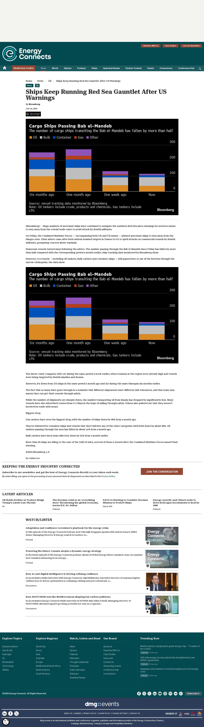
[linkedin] (155, 693)
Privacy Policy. (108, 476)
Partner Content (134, 68)
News (43, 68)
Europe (39, 662)
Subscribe (108, 658)
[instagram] (144, 693)
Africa (39, 650)
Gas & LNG (7, 650)
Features (74, 654)
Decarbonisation (10, 646)
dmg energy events (112, 666)
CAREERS (77, 713)
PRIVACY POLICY (89, 713)
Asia (38, 654)
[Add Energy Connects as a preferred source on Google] (33, 114)
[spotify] (170, 693)
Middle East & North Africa (48, 666)
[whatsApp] (181, 693)
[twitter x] (149, 693)
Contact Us (108, 662)
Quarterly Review (111, 68)
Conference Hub (186, 68)
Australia (40, 658)
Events (150, 68)
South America (43, 674)
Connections (166, 68)
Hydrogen (7, 654)
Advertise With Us (150, 46)
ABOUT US (68, 713)
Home (29, 81)
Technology (7, 666)
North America (43, 670)
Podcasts (74, 666)
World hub (41, 646)
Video (94, 68)
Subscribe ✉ (193, 693)
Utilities (5, 670)
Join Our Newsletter (191, 46)
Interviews (74, 658)
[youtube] (160, 693)
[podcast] (165, 693)
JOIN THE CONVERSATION (162, 471)
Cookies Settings (120, 713)
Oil (49, 81)
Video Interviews (77, 670)
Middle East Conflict (24, 68)
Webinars (74, 674)
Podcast (81, 68)
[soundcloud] (176, 693)
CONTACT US (135, 713)
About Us (107, 646)
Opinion (68, 68)
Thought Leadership (79, 662)
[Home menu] (4, 68)
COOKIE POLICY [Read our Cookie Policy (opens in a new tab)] (104, 713)
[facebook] (139, 693)
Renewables (8, 662)
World (55, 68)
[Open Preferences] (6, 722)
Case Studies (170, 46)
